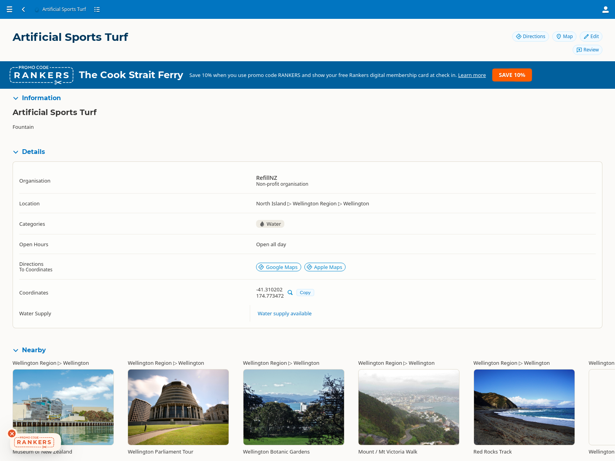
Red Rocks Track (493, 451)
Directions (530, 36)
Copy (305, 292)
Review (587, 49)
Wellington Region (35, 362)
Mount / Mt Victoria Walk (387, 451)
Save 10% (512, 75)
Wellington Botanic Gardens (276, 451)
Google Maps (278, 267)
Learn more (472, 75)
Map (564, 36)
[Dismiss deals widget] (12, 433)
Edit (591, 36)
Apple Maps (324, 267)
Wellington (76, 362)
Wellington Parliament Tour (160, 451)
